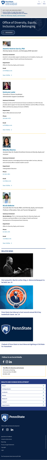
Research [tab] (23, 398)
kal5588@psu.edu (7, 125)
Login (2, 450)
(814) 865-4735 (7, 118)
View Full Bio (6, 75)
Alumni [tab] (23, 395)
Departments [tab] (23, 405)
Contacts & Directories (6, 439)
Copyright (3, 447)
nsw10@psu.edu (7, 238)
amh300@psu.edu (7, 70)
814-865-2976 (6, 232)
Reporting (3, 442)
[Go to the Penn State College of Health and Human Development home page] (9, 3)
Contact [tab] (23, 402)
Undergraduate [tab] (23, 389)
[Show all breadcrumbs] (8, 32)
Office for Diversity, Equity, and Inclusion (13, 15)
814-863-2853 (6, 174)
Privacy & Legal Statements (7, 444)
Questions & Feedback (6, 436)
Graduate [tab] (23, 392)
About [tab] (23, 385)
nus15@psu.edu (7, 181)
